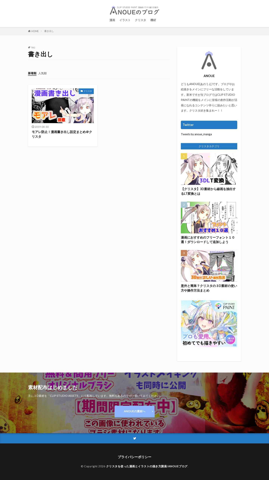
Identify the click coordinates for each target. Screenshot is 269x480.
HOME (35, 31)
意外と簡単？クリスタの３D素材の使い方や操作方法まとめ (209, 288)
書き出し (49, 30)
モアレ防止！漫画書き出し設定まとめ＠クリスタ (62, 134)
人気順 (42, 73)
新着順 (32, 73)
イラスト (125, 20)
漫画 (112, 20)
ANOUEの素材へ (134, 411)
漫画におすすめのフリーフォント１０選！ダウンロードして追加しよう (208, 240)
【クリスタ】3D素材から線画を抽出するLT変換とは (208, 191)
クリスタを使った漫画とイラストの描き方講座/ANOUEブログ (147, 466)
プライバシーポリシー (134, 457)
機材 (153, 20)
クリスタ (140, 20)
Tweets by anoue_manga (196, 134)
